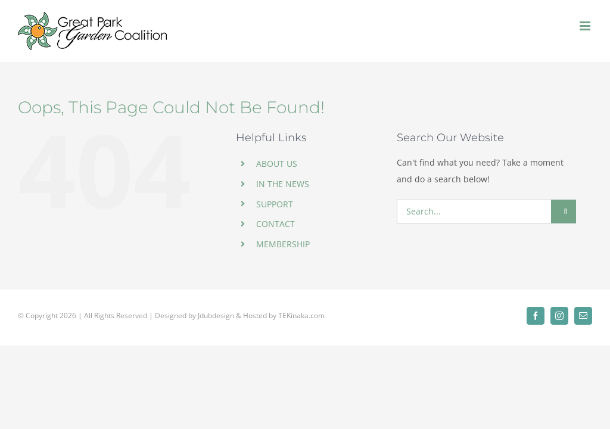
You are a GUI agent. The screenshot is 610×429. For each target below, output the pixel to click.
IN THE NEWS (282, 183)
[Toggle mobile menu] (586, 26)
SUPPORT (274, 204)
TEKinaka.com (301, 315)
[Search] (563, 211)
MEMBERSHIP (283, 244)
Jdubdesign (216, 315)
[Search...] (474, 211)
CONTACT (275, 223)
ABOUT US (276, 163)
